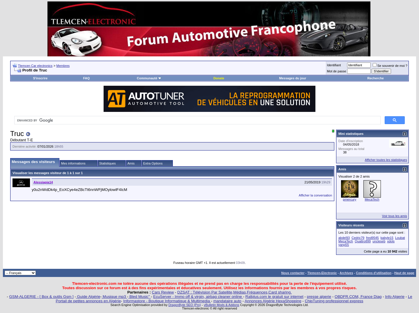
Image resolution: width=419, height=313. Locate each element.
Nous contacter (292, 273)
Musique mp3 (114, 296)
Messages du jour (292, 78)
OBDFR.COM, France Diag (358, 296)
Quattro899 (363, 241)
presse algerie (319, 296)
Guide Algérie (88, 296)
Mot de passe (336, 71)
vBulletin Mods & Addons (221, 305)
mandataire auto (227, 301)
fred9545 (372, 237)
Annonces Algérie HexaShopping (273, 301)
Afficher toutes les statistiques (386, 160)
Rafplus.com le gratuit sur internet (274, 296)
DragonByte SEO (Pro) (184, 305)
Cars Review (163, 292)
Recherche (375, 78)
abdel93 (344, 237)
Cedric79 (357, 237)
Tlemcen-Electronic (322, 273)
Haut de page (404, 273)
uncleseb (378, 241)
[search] (197, 120)
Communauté (149, 78)
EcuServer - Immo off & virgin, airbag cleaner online (198, 296)
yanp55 (343, 244)
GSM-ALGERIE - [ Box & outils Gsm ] (41, 296)
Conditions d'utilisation (373, 273)
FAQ (86, 78)
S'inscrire (40, 78)
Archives (346, 273)
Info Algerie (394, 296)
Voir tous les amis (394, 216)
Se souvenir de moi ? (390, 65)
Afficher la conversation (315, 195)
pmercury (349, 199)
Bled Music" (139, 296)
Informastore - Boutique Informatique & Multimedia (167, 301)
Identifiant (334, 65)
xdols (391, 241)
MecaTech (372, 199)
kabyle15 (387, 237)
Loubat (400, 237)
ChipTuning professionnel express (334, 301)
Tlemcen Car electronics (35, 65)
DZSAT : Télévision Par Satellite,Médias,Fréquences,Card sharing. (234, 292)
